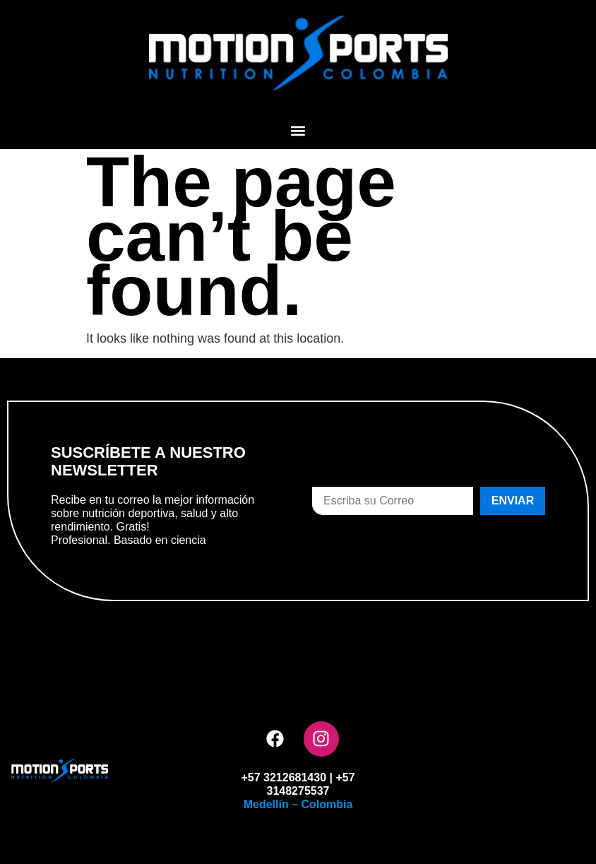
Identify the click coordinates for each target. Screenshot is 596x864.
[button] (298, 130)
